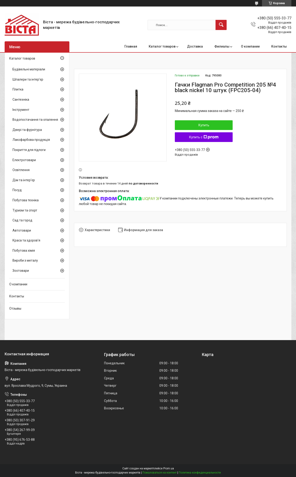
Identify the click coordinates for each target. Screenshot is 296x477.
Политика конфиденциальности (200, 472)
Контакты (279, 46)
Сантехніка (20, 99)
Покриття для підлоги (29, 150)
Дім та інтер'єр (23, 180)
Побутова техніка (25, 200)
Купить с (204, 137)
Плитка (17, 89)
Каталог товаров (162, 46)
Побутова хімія (23, 250)
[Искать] (221, 25)
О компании (250, 46)
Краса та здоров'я (26, 240)
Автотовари (21, 230)
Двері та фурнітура (27, 130)
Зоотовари (20, 270)
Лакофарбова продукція (31, 140)
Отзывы (15, 308)
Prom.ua (168, 468)
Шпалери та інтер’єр (27, 79)
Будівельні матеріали (28, 69)
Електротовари (24, 160)
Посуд (17, 190)
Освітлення (21, 170)
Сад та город (22, 220)
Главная (130, 46)
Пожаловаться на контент (159, 472)
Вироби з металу (25, 260)
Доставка (195, 46)
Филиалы (221, 46)
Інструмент (20, 110)
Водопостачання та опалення (35, 119)
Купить (203, 125)
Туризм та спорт (24, 210)
